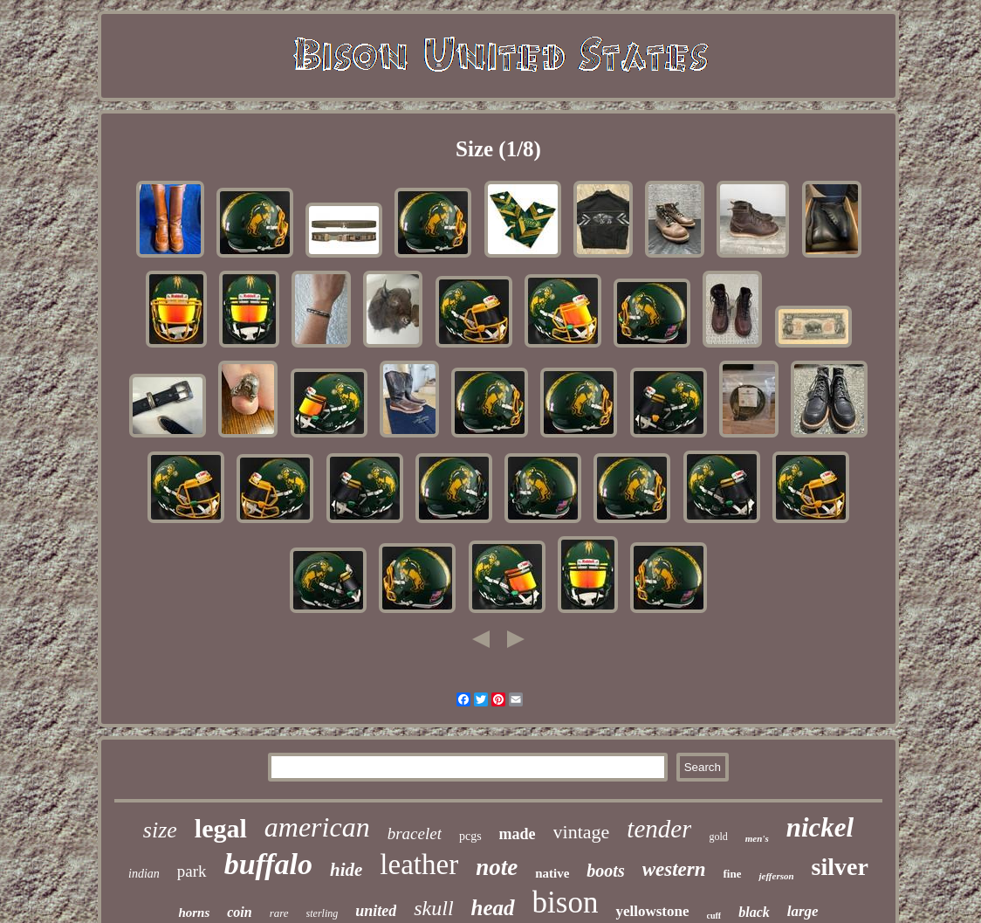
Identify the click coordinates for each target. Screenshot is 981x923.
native (552, 873)
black (754, 912)
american (317, 827)
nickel (820, 827)
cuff (714, 915)
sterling (322, 913)
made (517, 834)
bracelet (415, 833)
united (375, 911)
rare (279, 913)
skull (433, 908)
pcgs (470, 836)
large (803, 911)
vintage (581, 832)
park (192, 871)
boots (605, 870)
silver (840, 866)
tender (659, 829)
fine (733, 873)
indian (144, 873)
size (160, 830)
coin (239, 912)
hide (346, 869)
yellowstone (652, 911)
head (493, 908)
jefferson (775, 876)
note (497, 867)
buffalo (268, 864)
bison (565, 902)
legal (221, 828)
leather (419, 864)
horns (193, 913)
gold (718, 836)
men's (757, 838)
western (674, 869)
